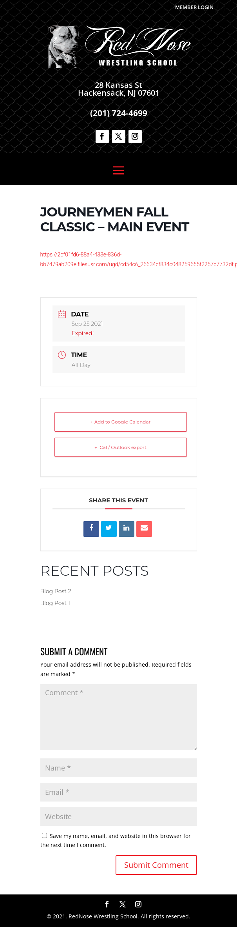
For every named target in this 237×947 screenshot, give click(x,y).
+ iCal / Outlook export (120, 447)
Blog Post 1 (55, 603)
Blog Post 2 (55, 591)
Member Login (194, 7)
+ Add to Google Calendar (120, 422)
